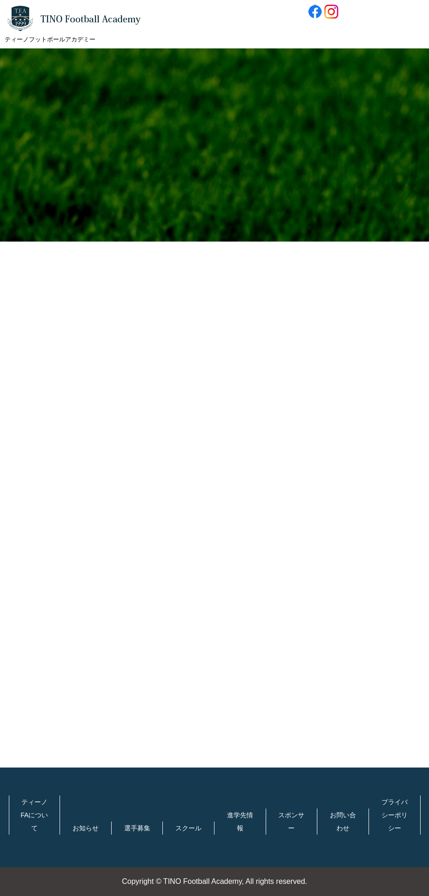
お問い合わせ (343, 821)
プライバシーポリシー (395, 815)
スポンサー (291, 821)
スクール (188, 828)
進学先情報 (240, 821)
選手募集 (137, 828)
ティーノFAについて (34, 815)
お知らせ (86, 828)
